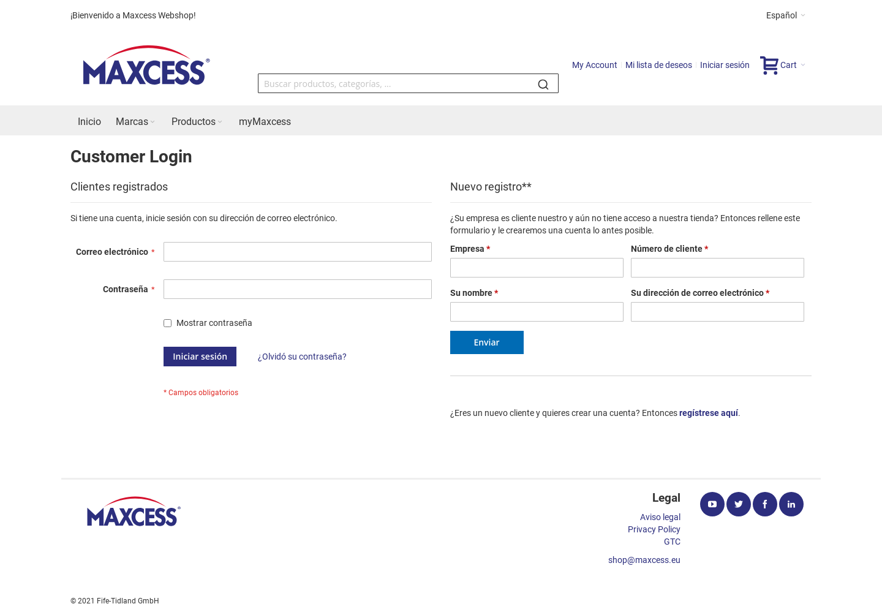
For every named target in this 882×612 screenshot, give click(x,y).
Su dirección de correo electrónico (700, 293)
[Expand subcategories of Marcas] (152, 122)
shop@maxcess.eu (644, 560)
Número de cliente (669, 249)
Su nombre (474, 293)
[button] (786, 15)
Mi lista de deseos (658, 65)
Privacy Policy (654, 529)
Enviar (486, 342)
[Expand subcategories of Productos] (220, 122)
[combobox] (408, 83)
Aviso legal (660, 517)
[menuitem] (89, 121)
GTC (672, 541)
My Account (594, 65)
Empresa (470, 249)
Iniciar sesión (725, 65)
